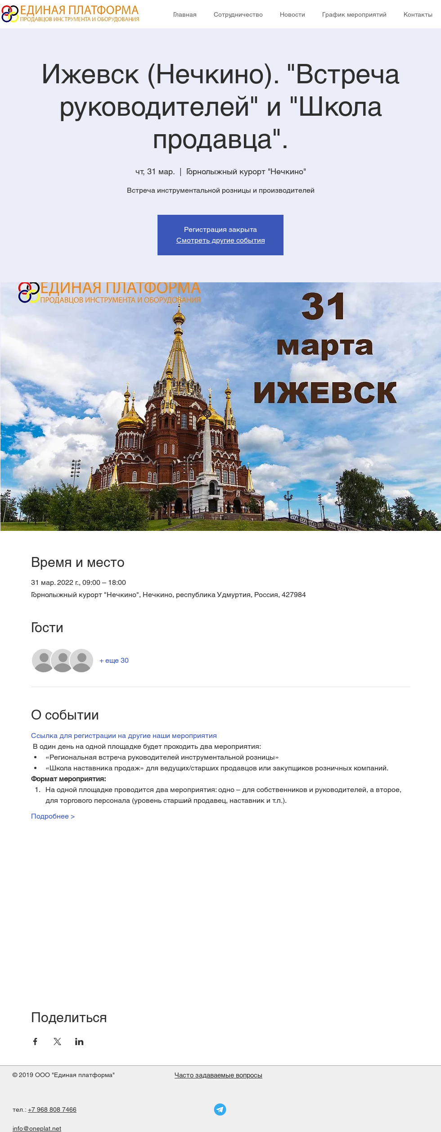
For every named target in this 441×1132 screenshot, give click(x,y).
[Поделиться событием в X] (57, 1041)
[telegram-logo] (220, 1109)
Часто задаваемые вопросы (218, 1075)
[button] (238, 15)
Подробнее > (53, 816)
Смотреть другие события (220, 240)
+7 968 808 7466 (52, 1109)
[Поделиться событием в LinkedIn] (79, 1041)
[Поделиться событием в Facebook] (35, 1041)
